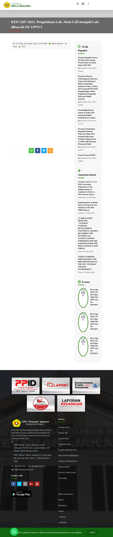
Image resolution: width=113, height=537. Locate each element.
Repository (62, 505)
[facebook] (88, 3)
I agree (92, 532)
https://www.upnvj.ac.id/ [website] (24, 469)
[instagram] (25, 484)
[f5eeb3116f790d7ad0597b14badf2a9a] (86, 385)
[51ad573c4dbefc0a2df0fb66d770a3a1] (41, 403)
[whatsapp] (31, 150)
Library (61, 511)
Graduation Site (64, 444)
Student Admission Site (67, 450)
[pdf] (50, 150)
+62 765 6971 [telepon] (19, 466)
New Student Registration (68, 455)
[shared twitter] (44, 150)
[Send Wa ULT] (14, 532)
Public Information (65, 494)
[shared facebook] (37, 150)
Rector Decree (57, 43)
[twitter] (19, 484)
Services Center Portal (67, 472)
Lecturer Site (63, 438)
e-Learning (62, 522)
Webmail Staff (63, 467)
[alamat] (32, 453)
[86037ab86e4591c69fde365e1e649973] (26, 385)
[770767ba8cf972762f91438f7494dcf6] (71, 403)
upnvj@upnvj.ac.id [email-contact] (38, 466)
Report (61, 500)
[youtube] (37, 484)
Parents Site (63, 433)
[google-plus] (31, 484)
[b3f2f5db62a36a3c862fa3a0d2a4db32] (56, 385)
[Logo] (46, 4)
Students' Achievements (67, 461)
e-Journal (62, 517)
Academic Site (63, 427)
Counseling (62, 478)
